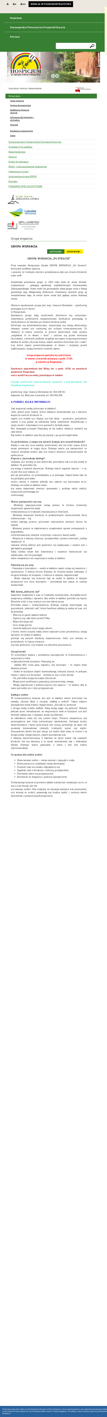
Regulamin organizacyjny (21, 131)
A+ (14, 4)
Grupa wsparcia (34, 88)
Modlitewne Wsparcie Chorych (19, 111)
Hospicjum (23, 88)
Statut (12, 135)
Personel (14, 125)
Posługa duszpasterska (20, 105)
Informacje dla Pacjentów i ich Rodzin (22, 118)
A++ (23, 4)
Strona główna (14, 88)
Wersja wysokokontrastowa (50, 4)
